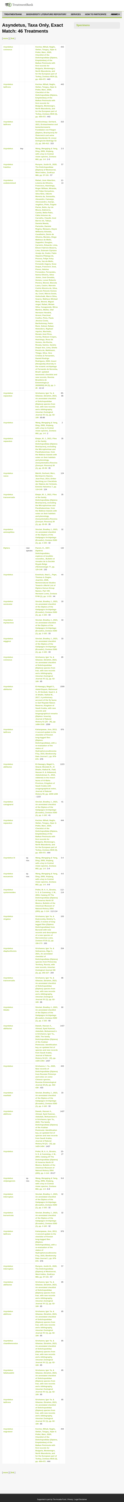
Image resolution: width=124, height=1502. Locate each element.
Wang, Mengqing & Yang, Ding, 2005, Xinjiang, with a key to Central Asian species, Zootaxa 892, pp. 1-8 (46, 153)
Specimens (83, 25)
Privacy (70, 1499)
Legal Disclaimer (80, 1499)
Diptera (6, 548)
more (5, 38)
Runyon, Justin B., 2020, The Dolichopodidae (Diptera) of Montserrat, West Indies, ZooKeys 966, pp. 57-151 (46, 169)
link (12, 38)
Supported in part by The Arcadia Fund (51, 1499)
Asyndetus (8, 148)
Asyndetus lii (9, 858)
